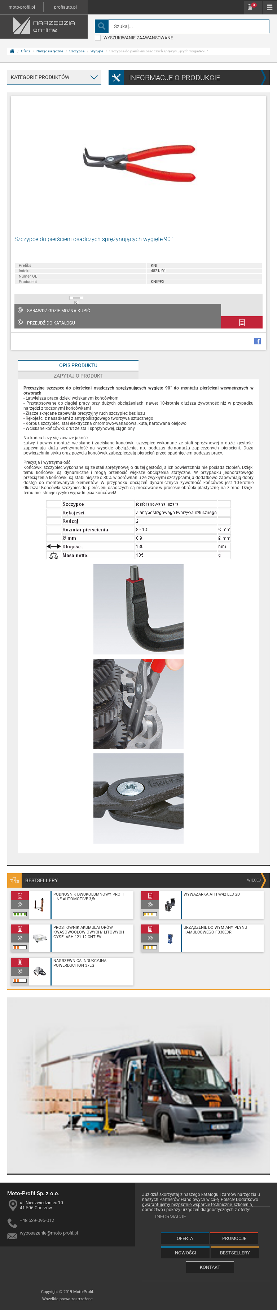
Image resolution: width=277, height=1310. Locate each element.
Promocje (234, 1238)
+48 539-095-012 (37, 1220)
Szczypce (76, 51)
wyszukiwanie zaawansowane (134, 37)
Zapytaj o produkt (78, 376)
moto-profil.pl (22, 7)
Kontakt (210, 1267)
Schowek (254, 5)
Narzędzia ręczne (49, 51)
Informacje (170, 1216)
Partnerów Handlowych (182, 1199)
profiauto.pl (65, 7)
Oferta (25, 51)
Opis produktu (78, 365)
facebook (257, 341)
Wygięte (97, 51)
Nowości (185, 1252)
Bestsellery (235, 1252)
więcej (254, 880)
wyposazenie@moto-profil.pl (49, 1233)
